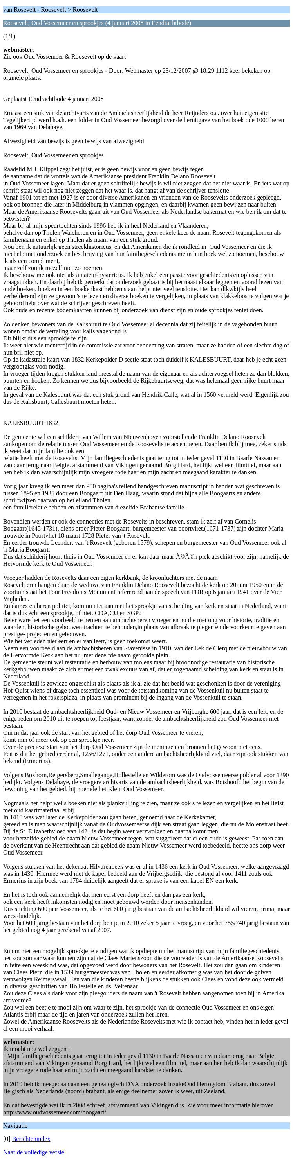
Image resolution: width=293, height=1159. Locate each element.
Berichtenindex (31, 1139)
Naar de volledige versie (33, 1152)
